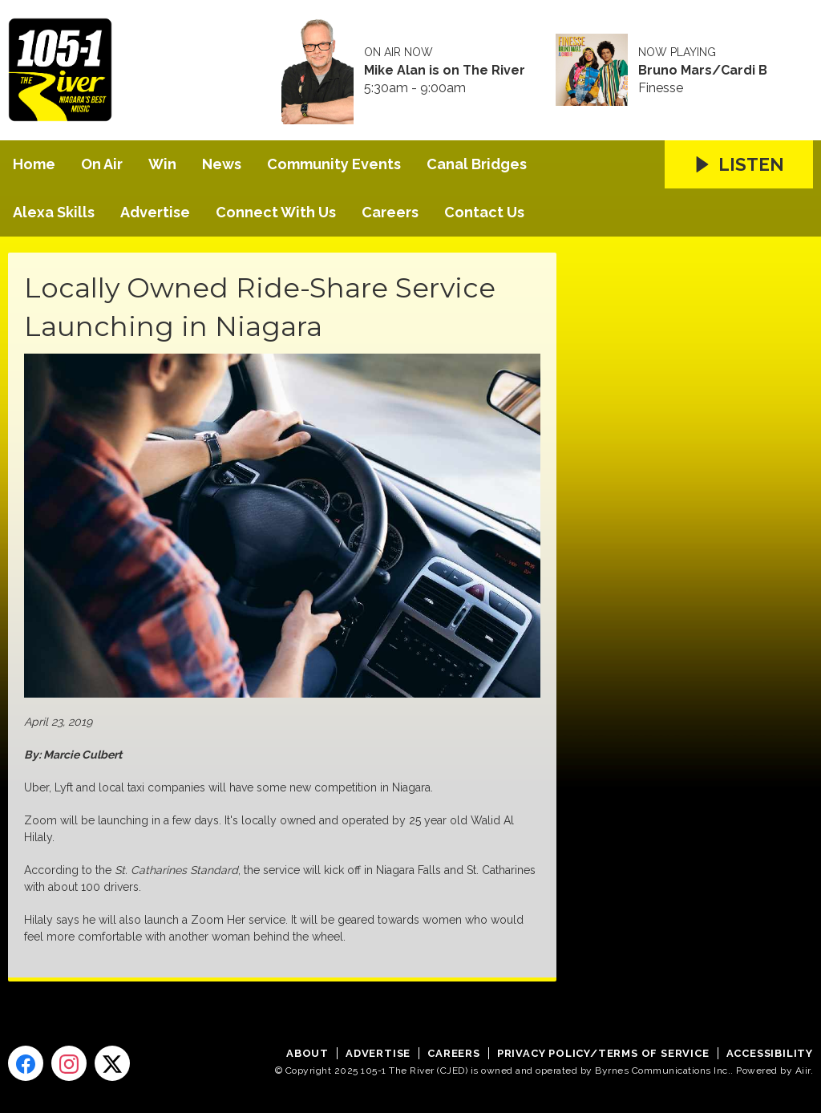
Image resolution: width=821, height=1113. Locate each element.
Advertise (155, 212)
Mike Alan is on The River (444, 70)
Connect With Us (276, 212)
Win (162, 164)
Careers (390, 212)
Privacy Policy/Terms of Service (603, 1053)
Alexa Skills (54, 212)
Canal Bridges (477, 164)
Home (34, 164)
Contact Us (484, 212)
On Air (102, 164)
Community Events (334, 164)
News (221, 164)
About (307, 1053)
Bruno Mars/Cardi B (702, 70)
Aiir (803, 1070)
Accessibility (769, 1053)
